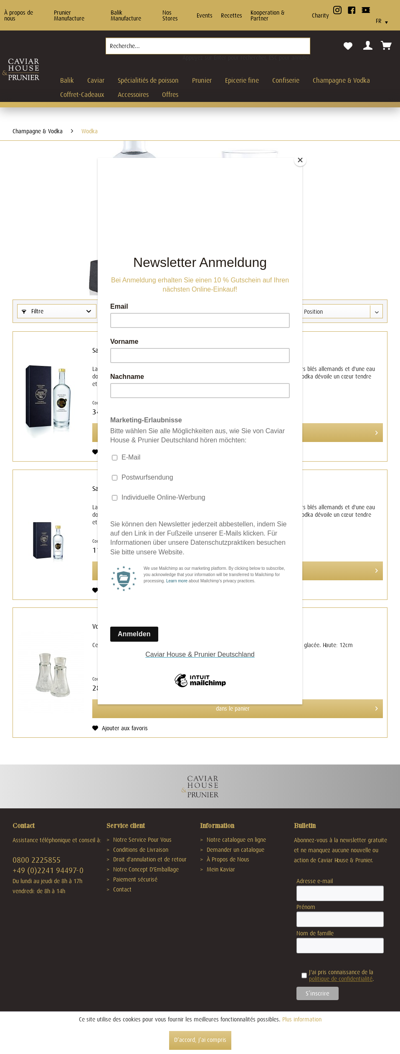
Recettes (231, 15)
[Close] (300, 160)
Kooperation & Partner (268, 15)
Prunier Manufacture (69, 15)
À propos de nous (18, 15)
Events (205, 15)
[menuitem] (208, 49)
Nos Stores (170, 15)
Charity (320, 15)
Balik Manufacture (126, 15)
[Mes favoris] (347, 46)
